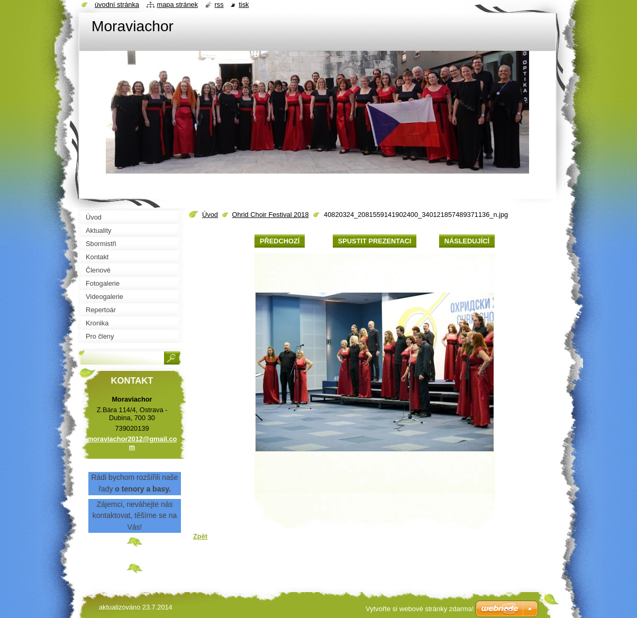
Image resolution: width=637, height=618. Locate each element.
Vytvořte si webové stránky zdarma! (420, 609)
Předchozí (279, 241)
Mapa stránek (177, 4)
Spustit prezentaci (374, 241)
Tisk (244, 4)
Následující (466, 241)
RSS (219, 4)
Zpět (200, 536)
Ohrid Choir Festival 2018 (270, 215)
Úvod (210, 215)
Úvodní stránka (117, 4)
